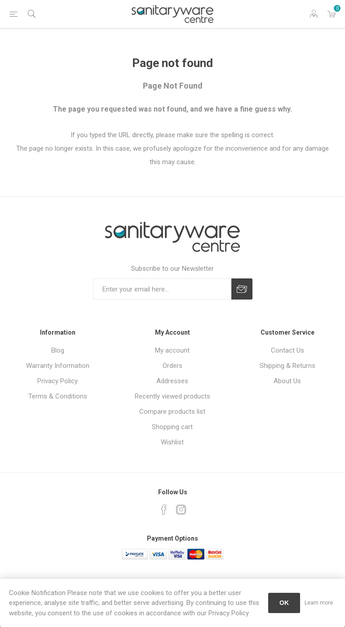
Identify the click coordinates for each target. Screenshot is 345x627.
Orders (172, 366)
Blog (57, 350)
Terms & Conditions (57, 396)
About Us (287, 381)
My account (172, 350)
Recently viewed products (172, 396)
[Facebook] (164, 509)
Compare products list (172, 412)
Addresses (172, 381)
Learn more (319, 603)
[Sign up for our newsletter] (162, 289)
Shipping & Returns (287, 366)
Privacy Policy (57, 381)
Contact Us (287, 350)
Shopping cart (172, 427)
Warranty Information (57, 366)
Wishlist (172, 442)
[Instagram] (181, 509)
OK (284, 602)
